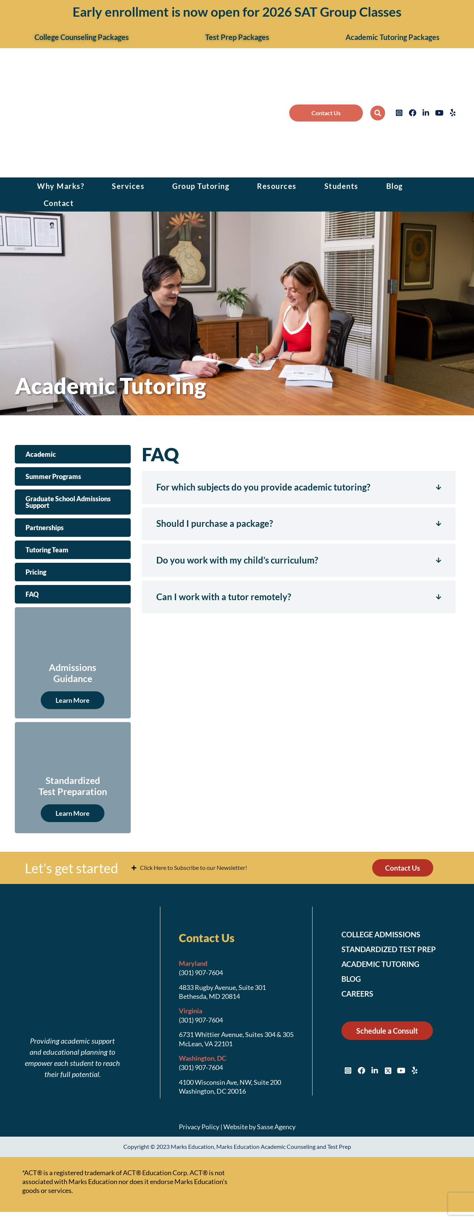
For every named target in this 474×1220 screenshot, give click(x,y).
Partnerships (45, 527)
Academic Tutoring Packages (393, 37)
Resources (277, 186)
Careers (359, 994)
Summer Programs (53, 476)
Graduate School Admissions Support (68, 502)
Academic (41, 454)
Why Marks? (60, 186)
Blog (394, 186)
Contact (59, 203)
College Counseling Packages (81, 37)
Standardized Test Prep (393, 950)
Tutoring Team (47, 550)
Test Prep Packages (237, 37)
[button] (377, 113)
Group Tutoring (200, 186)
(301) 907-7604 (201, 974)
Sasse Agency (276, 1128)
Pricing (36, 572)
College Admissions (385, 935)
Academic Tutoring (384, 965)
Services (128, 186)
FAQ (32, 594)
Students (341, 186)
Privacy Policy (199, 1128)
